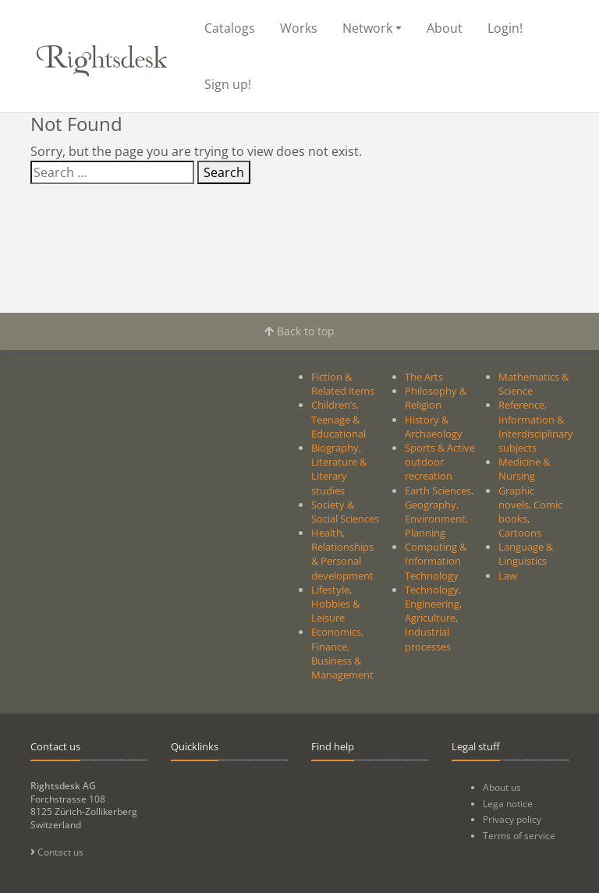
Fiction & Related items (342, 384)
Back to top (299, 331)
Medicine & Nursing (524, 469)
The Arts (424, 377)
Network (367, 28)
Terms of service (519, 835)
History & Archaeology (434, 427)
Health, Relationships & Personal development (342, 554)
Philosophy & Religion (435, 398)
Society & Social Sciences (345, 512)
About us (502, 787)
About (445, 28)
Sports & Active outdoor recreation (440, 462)
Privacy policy (512, 819)
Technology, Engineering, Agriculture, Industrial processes (433, 618)
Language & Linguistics (525, 554)
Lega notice (508, 803)
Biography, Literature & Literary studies (339, 469)
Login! (505, 28)
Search (224, 172)
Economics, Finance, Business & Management (342, 653)
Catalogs (229, 28)
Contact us (56, 852)
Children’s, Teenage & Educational (338, 419)
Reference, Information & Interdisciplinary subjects (535, 426)
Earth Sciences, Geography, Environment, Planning (439, 512)
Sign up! (227, 84)
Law (507, 576)
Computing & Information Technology (435, 561)
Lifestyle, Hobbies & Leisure (335, 604)
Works (298, 28)
